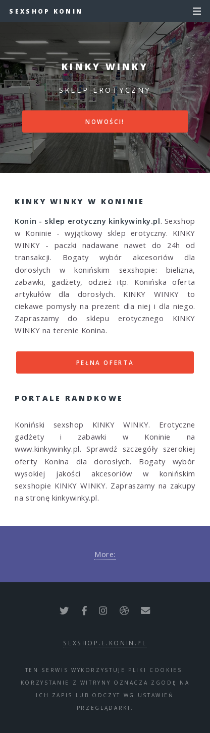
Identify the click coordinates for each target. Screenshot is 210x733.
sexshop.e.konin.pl (105, 643)
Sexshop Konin (46, 11)
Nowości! (105, 121)
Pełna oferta (105, 362)
